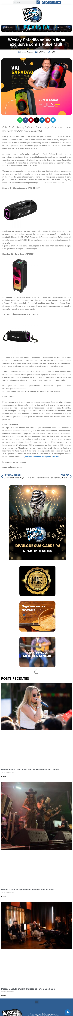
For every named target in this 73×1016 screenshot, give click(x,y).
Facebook (36, 457)
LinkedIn (28, 457)
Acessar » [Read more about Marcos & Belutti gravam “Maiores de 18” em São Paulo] (4, 996)
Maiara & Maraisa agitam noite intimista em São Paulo (27, 889)
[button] (20, 120)
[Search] (38, 2)
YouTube (55, 457)
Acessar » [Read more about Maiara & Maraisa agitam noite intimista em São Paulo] (4, 896)
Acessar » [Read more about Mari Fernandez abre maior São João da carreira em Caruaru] (4, 776)
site (22, 457)
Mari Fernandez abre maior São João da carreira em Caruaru (30, 769)
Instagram (45, 457)
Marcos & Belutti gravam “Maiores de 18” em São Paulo (28, 989)
